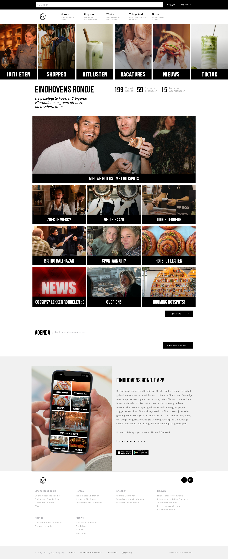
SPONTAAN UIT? (114, 260)
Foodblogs (81, 526)
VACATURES (133, 74)
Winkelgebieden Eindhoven (130, 499)
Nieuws (171, 74)
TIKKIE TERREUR (168, 219)
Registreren (185, 4)
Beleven (161, 490)
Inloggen (171, 4)
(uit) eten (18, 74)
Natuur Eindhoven (166, 509)
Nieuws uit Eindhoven (86, 522)
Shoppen (56, 74)
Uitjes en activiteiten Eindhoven (173, 499)
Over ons (114, 302)
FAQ (37, 506)
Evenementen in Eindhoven (48, 522)
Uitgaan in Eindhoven (86, 499)
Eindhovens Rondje (45, 490)
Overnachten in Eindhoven (89, 502)
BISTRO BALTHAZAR (59, 260)
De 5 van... (81, 529)
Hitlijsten (94, 74)
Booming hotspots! (169, 302)
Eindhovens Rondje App (47, 499)
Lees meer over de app (130, 441)
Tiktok (210, 74)
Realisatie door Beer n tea (181, 552)
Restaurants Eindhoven (87, 495)
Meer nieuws (175, 313)
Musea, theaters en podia (170, 495)
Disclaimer (112, 552)
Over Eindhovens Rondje (47, 495)
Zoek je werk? (59, 219)
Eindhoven (128, 552)
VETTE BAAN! (114, 219)
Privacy (72, 552)
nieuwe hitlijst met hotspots (114, 178)
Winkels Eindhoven (125, 495)
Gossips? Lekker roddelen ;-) (60, 302)
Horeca (80, 490)
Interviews (81, 533)
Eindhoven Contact (44, 502)
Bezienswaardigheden (168, 506)
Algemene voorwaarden (91, 552)
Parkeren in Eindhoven (127, 502)
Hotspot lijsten (168, 260)
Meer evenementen (177, 345)
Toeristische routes (167, 502)
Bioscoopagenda (43, 526)
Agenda (42, 332)
